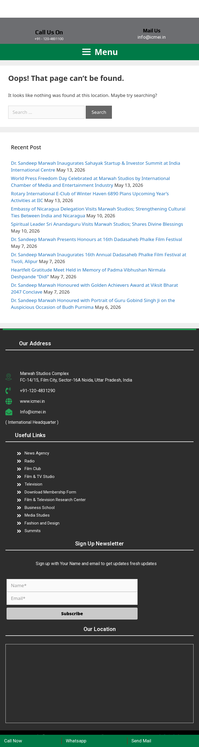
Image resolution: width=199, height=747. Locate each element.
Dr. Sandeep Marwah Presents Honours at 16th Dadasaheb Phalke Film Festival (96, 239)
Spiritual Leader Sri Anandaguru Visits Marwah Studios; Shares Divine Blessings (97, 224)
